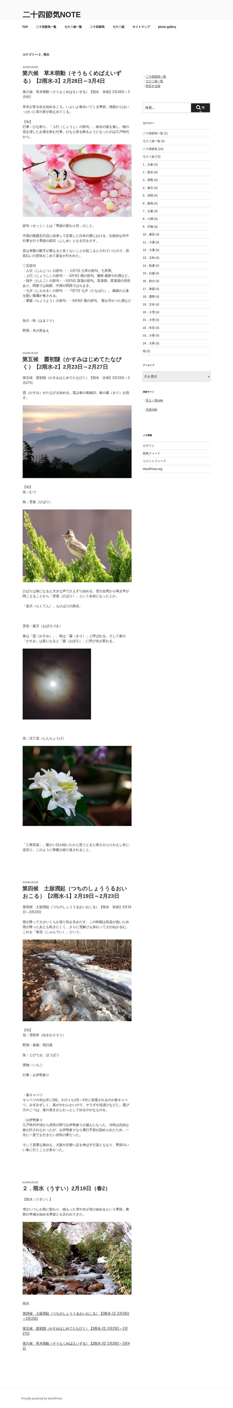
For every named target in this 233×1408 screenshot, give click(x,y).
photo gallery (167, 26)
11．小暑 (149, 242)
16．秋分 (149, 281)
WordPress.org (152, 469)
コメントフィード (154, 461)
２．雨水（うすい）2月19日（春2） (66, 1188)
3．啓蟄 (148, 180)
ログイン (148, 445)
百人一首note (154, 400)
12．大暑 (149, 250)
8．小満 (148, 218)
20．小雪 (149, 312)
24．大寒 (149, 343)
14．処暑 (149, 265)
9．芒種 (148, 226)
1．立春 (148, 164)
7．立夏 (148, 211)
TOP (25, 26)
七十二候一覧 (73, 26)
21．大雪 (149, 319)
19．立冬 (149, 304)
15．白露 (149, 273)
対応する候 (153, 86)
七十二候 (118, 26)
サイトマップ (141, 26)
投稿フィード (151, 453)
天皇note (151, 409)
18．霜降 (149, 296)
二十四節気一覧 (46, 26)
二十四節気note (52, 14)
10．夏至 (149, 234)
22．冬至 (149, 327)
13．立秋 (149, 257)
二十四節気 (97, 26)
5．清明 (148, 195)
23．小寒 (149, 335)
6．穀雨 (148, 203)
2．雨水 (148, 172)
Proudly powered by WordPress (41, 1398)
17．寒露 (149, 289)
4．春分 (148, 187)
